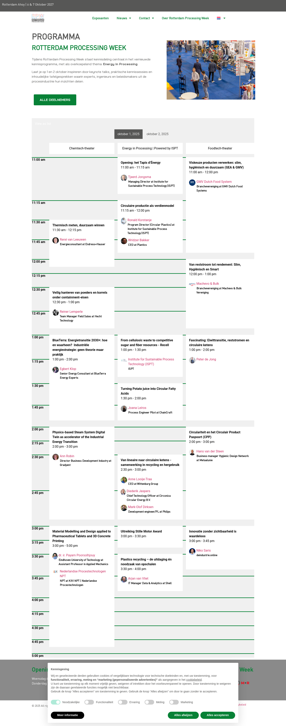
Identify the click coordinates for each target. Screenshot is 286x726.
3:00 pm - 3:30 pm (133, 536)
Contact (146, 18)
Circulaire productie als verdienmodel (147, 206)
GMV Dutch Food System (214, 182)
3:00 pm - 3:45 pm (201, 541)
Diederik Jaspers (138, 491)
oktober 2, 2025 (157, 134)
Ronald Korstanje (140, 220)
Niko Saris (203, 550)
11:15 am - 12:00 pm (135, 210)
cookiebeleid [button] (194, 679)
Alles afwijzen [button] (183, 715)
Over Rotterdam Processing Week (185, 18)
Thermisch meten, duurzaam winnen (78, 225)
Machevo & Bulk (207, 284)
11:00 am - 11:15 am (135, 167)
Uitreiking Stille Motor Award (141, 531)
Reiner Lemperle (71, 312)
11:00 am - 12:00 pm (203, 172)
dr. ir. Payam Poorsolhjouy (77, 555)
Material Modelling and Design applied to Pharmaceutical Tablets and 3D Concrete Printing (81, 536)
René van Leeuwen (73, 239)
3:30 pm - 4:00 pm (133, 569)
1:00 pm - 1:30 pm (133, 350)
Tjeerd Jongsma (139, 177)
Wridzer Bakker (138, 240)
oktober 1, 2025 (128, 134)
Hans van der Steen (210, 451)
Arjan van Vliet (138, 578)
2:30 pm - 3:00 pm (133, 469)
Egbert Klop (68, 369)
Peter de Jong (206, 359)
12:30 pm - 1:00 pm (66, 302)
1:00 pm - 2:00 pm (201, 350)
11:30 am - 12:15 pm (66, 230)
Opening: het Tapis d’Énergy (140, 163)
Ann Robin (67, 456)
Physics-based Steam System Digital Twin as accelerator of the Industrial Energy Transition (78, 437)
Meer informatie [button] (67, 715)
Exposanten (100, 18)
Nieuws (124, 18)
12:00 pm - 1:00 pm (202, 274)
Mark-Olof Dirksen (141, 507)
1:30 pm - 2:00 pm (133, 398)
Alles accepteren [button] (218, 715)
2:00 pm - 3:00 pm (201, 442)
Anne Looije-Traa (140, 479)
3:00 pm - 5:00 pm (65, 546)
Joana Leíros (137, 408)
